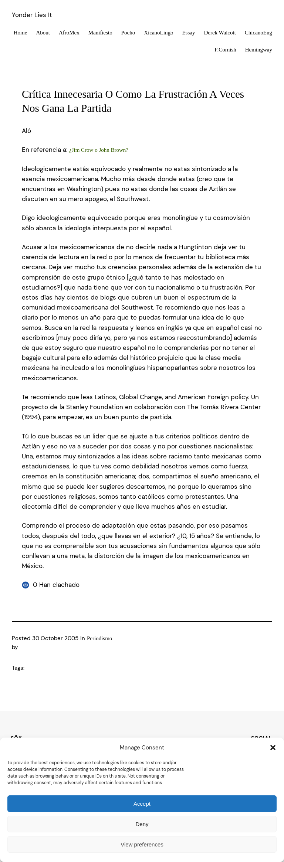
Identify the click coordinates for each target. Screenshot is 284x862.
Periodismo (99, 638)
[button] (273, 747)
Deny (141, 824)
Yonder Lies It (32, 15)
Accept (142, 804)
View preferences (142, 844)
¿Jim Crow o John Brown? (98, 150)
